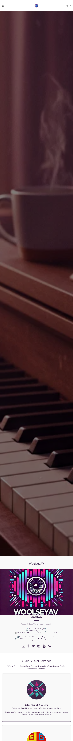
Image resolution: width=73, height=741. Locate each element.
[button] (2, 5)
